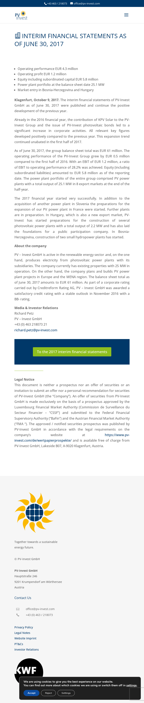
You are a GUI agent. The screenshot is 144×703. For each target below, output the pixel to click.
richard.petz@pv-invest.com (35, 330)
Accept (31, 693)
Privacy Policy (23, 627)
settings (131, 685)
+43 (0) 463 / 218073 (39, 615)
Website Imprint (25, 638)
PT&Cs (18, 644)
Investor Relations (26, 649)
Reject (48, 693)
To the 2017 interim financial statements (72, 351)
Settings (66, 693)
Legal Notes (22, 633)
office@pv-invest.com (40, 609)
